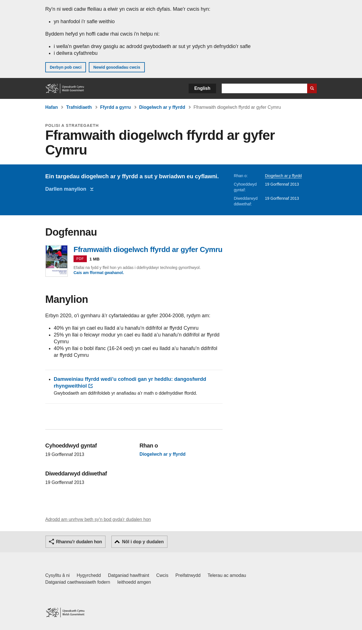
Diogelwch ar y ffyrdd (162, 107)
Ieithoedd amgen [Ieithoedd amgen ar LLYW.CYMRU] (134, 582)
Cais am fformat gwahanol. (99, 272)
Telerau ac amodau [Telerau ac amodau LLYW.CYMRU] (227, 575)
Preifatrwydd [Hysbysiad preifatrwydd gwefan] (188, 575)
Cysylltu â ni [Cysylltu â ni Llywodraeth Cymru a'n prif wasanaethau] (57, 575)
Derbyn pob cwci (65, 67)
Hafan (51, 107)
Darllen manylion (67, 189)
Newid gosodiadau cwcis (116, 67)
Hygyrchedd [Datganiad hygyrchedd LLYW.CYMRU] (89, 575)
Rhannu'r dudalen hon (79, 541)
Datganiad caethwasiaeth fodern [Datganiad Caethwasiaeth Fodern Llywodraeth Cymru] (77, 582)
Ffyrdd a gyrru (115, 107)
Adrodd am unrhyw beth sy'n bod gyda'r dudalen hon (98, 519)
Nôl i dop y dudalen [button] (143, 541)
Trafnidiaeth (79, 107)
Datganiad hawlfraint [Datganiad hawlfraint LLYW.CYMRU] (128, 575)
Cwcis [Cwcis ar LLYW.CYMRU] (162, 575)
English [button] (202, 88)
